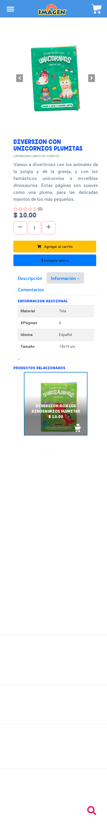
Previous (9, 409)
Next (101, 409)
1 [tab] (47, 451)
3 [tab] (63, 451)
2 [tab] (55, 451)
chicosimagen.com (68, 819)
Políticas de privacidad (53, 712)
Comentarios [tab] (31, 289)
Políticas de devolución (53, 707)
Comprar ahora (54, 260)
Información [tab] (64, 278)
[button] (19, 78)
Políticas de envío (53, 701)
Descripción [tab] (30, 278)
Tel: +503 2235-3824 (53, 790)
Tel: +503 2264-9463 (53, 796)
